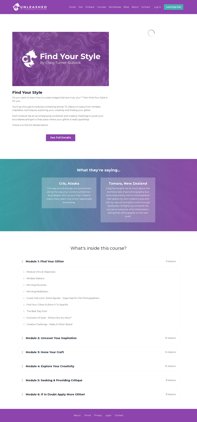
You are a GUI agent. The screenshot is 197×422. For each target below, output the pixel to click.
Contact (145, 7)
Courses (101, 7)
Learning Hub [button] (173, 7)
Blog (126, 7)
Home (72, 7)
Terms (87, 415)
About (135, 7)
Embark (90, 7)
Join (81, 7)
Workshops (115, 7)
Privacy (98, 415)
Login (108, 415)
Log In (157, 7)
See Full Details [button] (60, 137)
